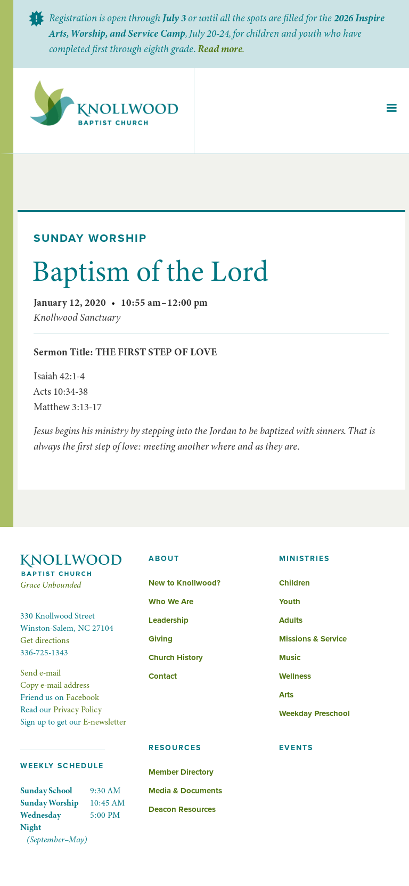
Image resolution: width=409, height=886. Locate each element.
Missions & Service (313, 639)
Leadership (169, 620)
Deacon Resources (182, 809)
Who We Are (171, 601)
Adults (290, 620)
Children (294, 583)
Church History (176, 657)
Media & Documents (185, 790)
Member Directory (181, 772)
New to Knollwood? (184, 583)
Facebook (82, 697)
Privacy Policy (77, 710)
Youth (289, 601)
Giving (161, 639)
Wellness (295, 676)
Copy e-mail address (54, 685)
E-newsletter (104, 722)
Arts (286, 695)
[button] (391, 110)
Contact (163, 676)
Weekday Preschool (314, 713)
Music (289, 657)
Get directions (44, 640)
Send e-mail (40, 673)
